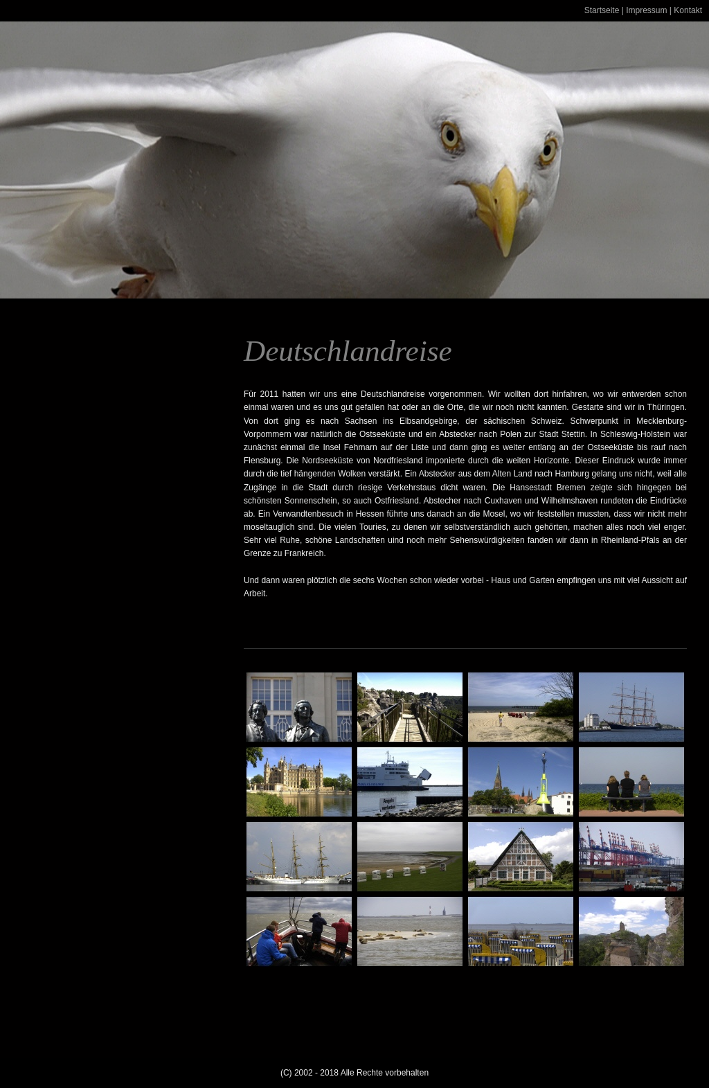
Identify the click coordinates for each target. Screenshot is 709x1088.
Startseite (602, 10)
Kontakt (688, 10)
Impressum (646, 10)
